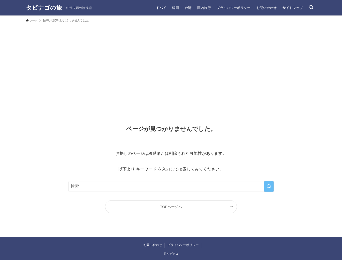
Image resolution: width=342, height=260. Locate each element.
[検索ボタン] (311, 7)
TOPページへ (171, 207)
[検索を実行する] (269, 186)
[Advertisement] (171, 61)
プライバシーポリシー (183, 245)
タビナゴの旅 (44, 8)
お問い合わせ (152, 245)
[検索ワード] (171, 186)
